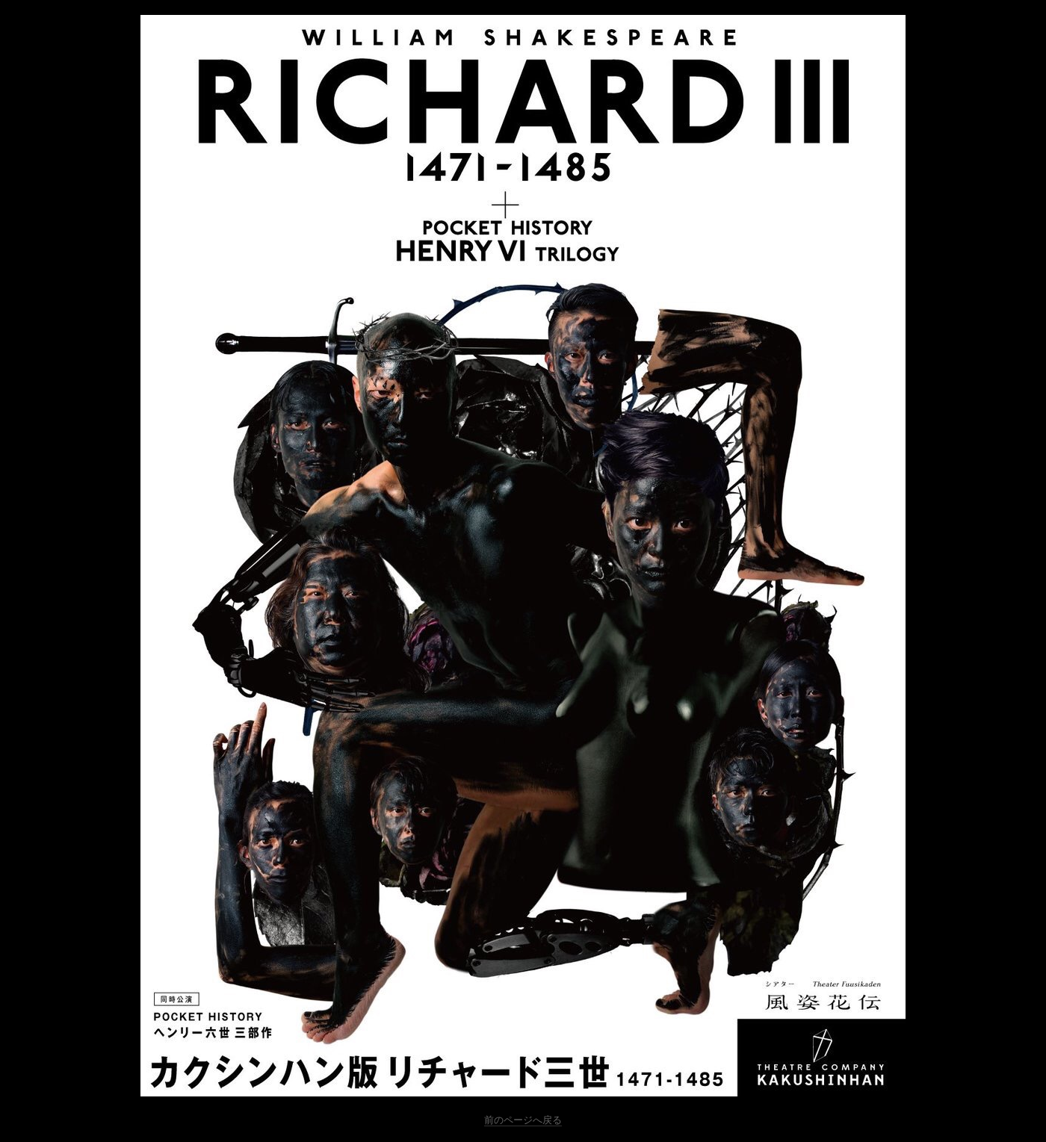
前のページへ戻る (523, 1120)
